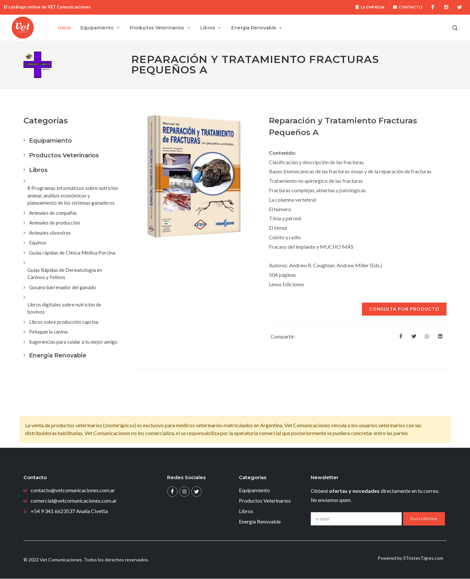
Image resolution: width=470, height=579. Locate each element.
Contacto (407, 7)
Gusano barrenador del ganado (62, 287)
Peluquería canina (48, 332)
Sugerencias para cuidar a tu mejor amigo (73, 342)
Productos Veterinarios (64, 155)
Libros (38, 170)
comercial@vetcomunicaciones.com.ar (74, 501)
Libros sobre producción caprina (63, 322)
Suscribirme (424, 519)
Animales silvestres (50, 233)
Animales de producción (54, 223)
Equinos (37, 243)
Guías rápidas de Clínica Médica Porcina (72, 253)
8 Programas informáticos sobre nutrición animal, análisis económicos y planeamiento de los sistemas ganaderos (72, 195)
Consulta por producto (404, 309)
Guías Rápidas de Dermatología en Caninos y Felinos (64, 274)
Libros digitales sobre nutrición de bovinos (64, 308)
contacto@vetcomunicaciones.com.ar (73, 490)
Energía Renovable (57, 355)
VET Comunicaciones (69, 6)
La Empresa (370, 7)
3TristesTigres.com (423, 558)
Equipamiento (50, 141)
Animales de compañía (52, 213)
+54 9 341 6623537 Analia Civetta (69, 511)
